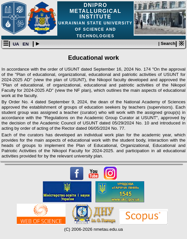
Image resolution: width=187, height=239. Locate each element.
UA (16, 44)
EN (26, 44)
